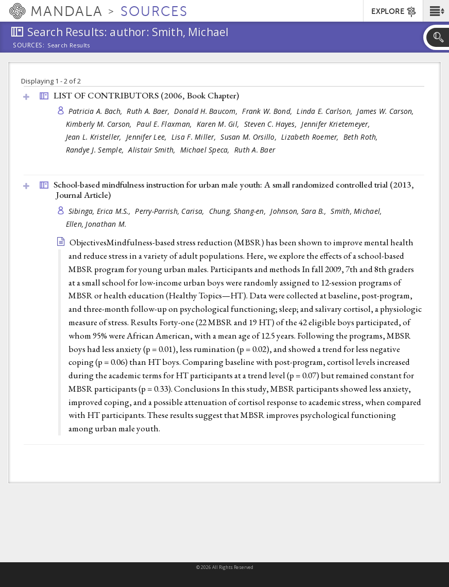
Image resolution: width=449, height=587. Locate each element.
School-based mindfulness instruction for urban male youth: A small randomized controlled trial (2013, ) (234, 190)
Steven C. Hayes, (271, 124)
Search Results (68, 45)
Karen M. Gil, (219, 124)
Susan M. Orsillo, (249, 137)
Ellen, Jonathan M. (96, 224)
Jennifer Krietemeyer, (336, 124)
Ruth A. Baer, (149, 111)
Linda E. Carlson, (325, 111)
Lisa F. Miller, (194, 137)
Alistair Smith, (152, 150)
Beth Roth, (361, 137)
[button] (436, 11)
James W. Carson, (386, 111)
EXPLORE (394, 12)
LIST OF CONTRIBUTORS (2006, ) (146, 95)
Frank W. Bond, (268, 111)
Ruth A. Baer (254, 150)
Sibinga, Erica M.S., (100, 211)
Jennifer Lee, (147, 137)
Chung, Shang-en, (238, 211)
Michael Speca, (206, 150)
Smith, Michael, (357, 211)
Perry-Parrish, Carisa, (170, 211)
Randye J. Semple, (96, 150)
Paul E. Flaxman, (165, 124)
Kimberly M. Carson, (100, 124)
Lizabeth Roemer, (311, 137)
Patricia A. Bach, (96, 111)
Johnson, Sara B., (299, 211)
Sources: (29, 45)
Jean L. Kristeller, (95, 137)
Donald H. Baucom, (206, 111)
